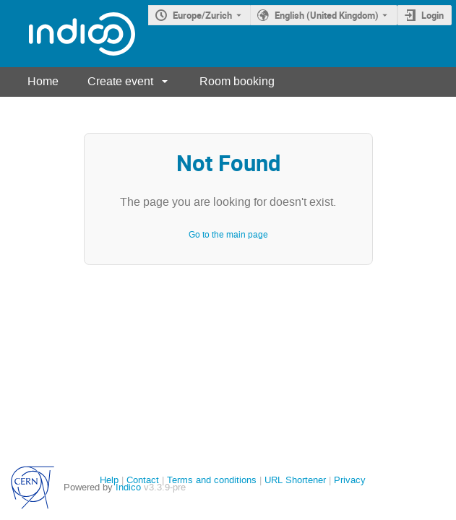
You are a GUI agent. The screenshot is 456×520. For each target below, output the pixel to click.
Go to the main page (228, 234)
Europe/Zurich (202, 15)
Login (432, 15)
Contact (142, 480)
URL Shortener (295, 480)
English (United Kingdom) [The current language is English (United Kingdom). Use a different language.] (327, 15)
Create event (120, 81)
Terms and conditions (212, 480)
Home (43, 81)
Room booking (237, 81)
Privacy (350, 480)
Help (109, 480)
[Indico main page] (67, 33)
